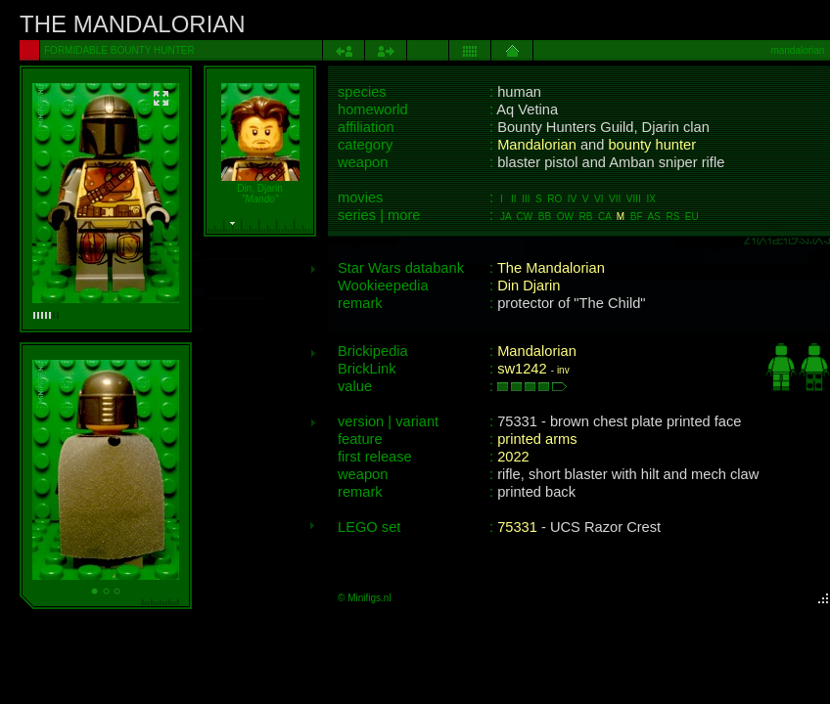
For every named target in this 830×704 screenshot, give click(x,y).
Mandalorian (536, 145)
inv (563, 370)
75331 (517, 527)
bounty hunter (652, 145)
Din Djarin (528, 285)
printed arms (536, 439)
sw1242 (522, 368)
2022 (513, 456)
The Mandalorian (551, 268)
